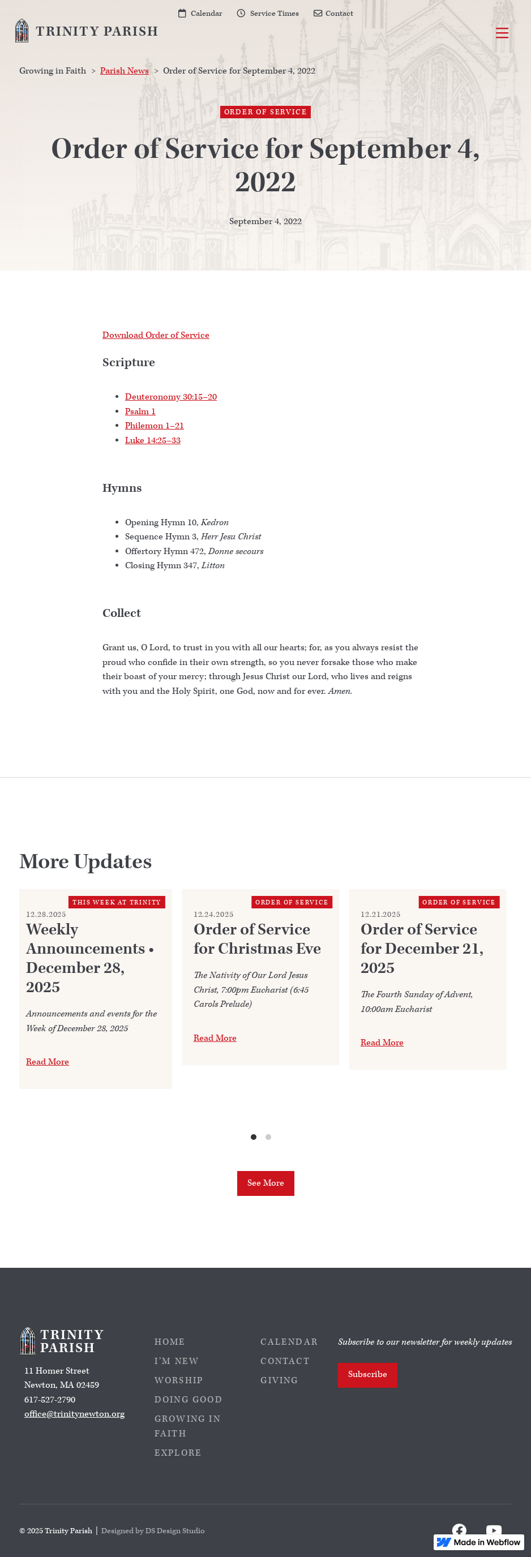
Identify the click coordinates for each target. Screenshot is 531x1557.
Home (170, 1342)
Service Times (274, 13)
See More (265, 1183)
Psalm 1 (140, 412)
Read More (47, 1062)
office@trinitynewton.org (74, 1414)
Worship (179, 1381)
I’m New (177, 1361)
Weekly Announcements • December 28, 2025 (90, 958)
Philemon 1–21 (154, 426)
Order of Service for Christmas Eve (257, 939)
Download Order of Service (155, 335)
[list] (261, 1015)
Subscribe (367, 1374)
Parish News (124, 71)
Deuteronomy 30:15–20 (171, 397)
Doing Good (189, 1400)
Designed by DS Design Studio (153, 1530)
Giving (279, 1381)
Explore (178, 1453)
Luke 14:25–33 (153, 441)
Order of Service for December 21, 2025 (422, 949)
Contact (339, 13)
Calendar (206, 13)
